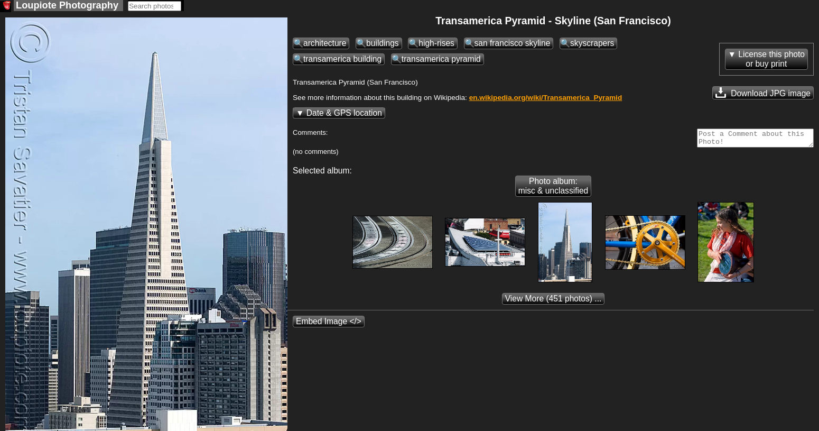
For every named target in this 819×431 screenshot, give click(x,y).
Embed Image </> (328, 325)
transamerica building (342, 60)
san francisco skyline (512, 44)
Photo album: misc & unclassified (553, 190)
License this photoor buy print (771, 60)
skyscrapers (592, 44)
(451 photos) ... (553, 302)
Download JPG (763, 93)
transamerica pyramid (441, 60)
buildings (382, 44)
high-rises (436, 44)
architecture (324, 44)
